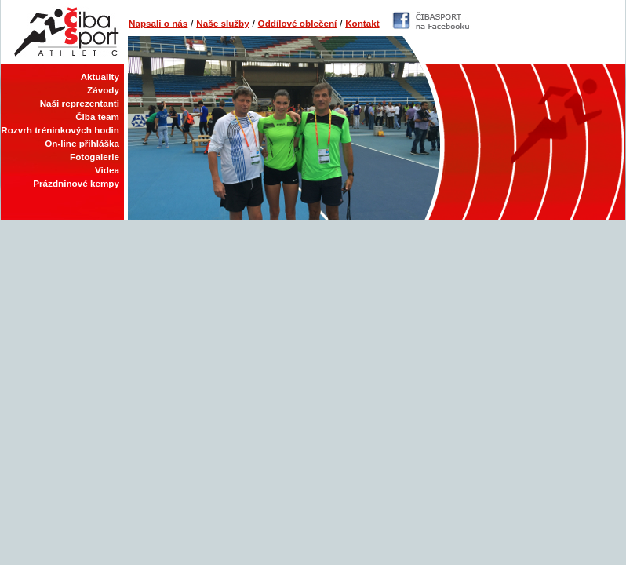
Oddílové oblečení (297, 23)
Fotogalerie (94, 156)
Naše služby (222, 23)
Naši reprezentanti (79, 103)
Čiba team (97, 116)
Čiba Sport (62, 32)
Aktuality (100, 76)
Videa (107, 170)
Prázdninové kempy (76, 183)
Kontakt (362, 23)
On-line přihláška (82, 143)
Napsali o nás (158, 23)
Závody (103, 90)
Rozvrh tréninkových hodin (60, 130)
